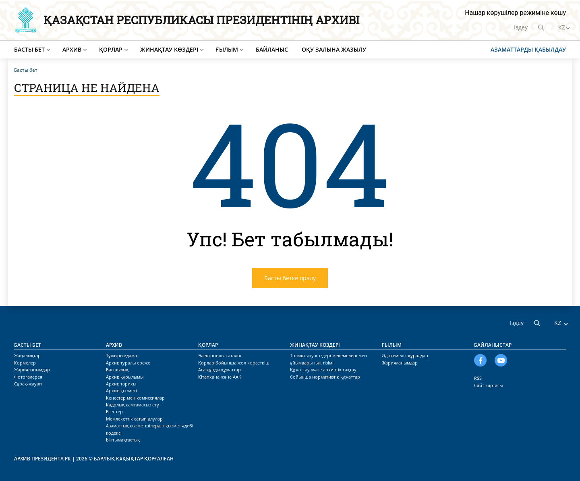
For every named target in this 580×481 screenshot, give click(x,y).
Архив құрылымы (124, 377)
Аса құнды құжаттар (219, 369)
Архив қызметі (121, 390)
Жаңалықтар (27, 355)
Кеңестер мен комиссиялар (135, 398)
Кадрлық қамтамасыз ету (132, 405)
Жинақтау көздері (169, 49)
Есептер (114, 411)
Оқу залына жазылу (334, 49)
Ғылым (227, 49)
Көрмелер (25, 363)
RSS (478, 378)
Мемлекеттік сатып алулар (134, 419)
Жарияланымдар (32, 369)
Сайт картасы (488, 385)
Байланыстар (493, 344)
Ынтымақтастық (123, 440)
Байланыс (272, 49)
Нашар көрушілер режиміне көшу (515, 13)
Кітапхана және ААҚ (219, 377)
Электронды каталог (220, 355)
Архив (71, 49)
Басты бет (29, 49)
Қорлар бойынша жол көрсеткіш (233, 363)
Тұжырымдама (121, 355)
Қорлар (110, 49)
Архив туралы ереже (128, 363)
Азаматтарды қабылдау (528, 49)
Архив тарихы (121, 384)
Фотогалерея (28, 377)
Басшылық (117, 369)
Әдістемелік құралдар (405, 355)
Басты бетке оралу (290, 278)
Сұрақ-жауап (28, 384)
